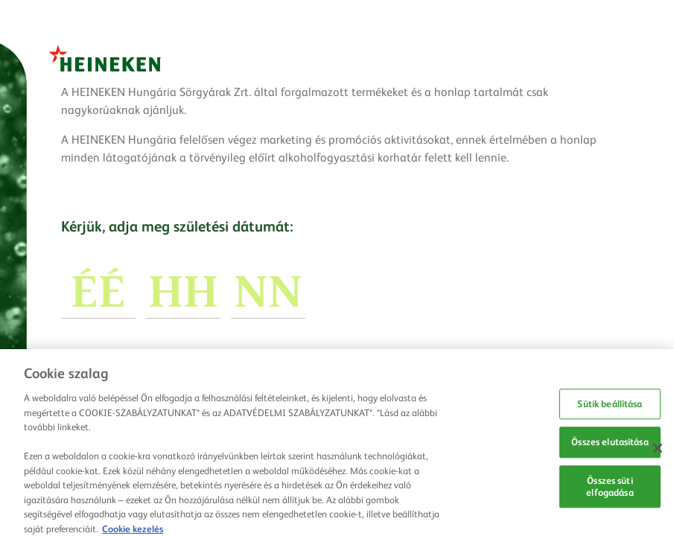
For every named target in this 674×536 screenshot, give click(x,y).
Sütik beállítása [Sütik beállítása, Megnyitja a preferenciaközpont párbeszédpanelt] (609, 407)
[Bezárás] (657, 452)
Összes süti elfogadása (609, 489)
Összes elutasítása (609, 446)
